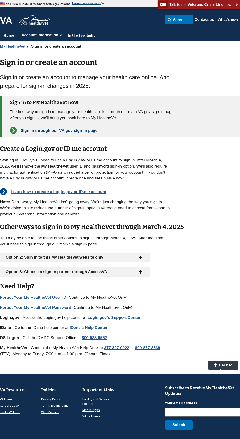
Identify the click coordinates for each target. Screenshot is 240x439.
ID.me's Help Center (89, 327)
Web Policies (50, 412)
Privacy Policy (51, 399)
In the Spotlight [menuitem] (81, 35)
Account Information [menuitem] (40, 35)
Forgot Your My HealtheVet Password (35, 307)
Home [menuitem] (9, 35)
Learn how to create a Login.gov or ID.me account (58, 191)
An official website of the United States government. (38, 4)
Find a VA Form (10, 412)
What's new (228, 20)
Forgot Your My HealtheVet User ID (33, 297)
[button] (179, 19)
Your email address (181, 403)
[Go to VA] (7, 20)
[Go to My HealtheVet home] (34, 22)
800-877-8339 (147, 347)
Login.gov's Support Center (114, 317)
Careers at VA (9, 405)
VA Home (6, 399)
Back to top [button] (223, 366)
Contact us (204, 20)
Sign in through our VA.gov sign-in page (59, 130)
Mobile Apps (91, 410)
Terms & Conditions (54, 405)
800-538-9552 (94, 337)
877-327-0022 (116, 347)
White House (91, 416)
